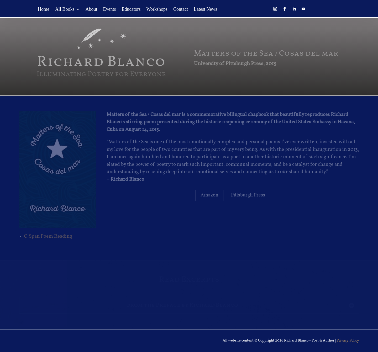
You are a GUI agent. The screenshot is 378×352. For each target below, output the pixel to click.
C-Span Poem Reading (48, 236)
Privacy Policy (348, 341)
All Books (65, 9)
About (91, 9)
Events (109, 9)
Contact (180, 9)
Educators (131, 9)
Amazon (209, 195)
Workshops (157, 9)
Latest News (205, 9)
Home (43, 9)
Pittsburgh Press (248, 195)
